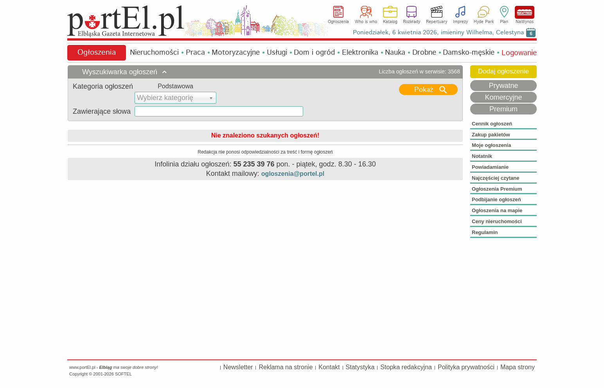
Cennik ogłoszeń (492, 124)
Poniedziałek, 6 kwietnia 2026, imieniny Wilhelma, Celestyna (438, 32)
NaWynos (524, 12)
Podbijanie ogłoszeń (496, 199)
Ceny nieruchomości (497, 221)
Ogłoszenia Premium (497, 189)
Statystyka (360, 367)
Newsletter (238, 367)
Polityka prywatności (466, 367)
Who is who (366, 22)
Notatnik (482, 156)
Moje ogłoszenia (491, 145)
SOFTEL (123, 374)
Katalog (390, 22)
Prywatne (503, 85)
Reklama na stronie (286, 367)
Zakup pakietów (491, 135)
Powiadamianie (490, 167)
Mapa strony (517, 367)
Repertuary (436, 22)
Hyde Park (484, 22)
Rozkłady (411, 22)
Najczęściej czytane (495, 178)
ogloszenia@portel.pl (292, 173)
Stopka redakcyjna (406, 367)
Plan (504, 22)
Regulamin (485, 232)
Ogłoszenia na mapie (497, 210)
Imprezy (460, 22)
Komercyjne (503, 97)
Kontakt (329, 367)
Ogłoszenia (338, 22)
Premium (503, 109)
